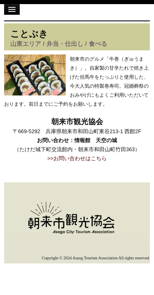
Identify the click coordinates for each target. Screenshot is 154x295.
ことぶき (29, 34)
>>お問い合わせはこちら (77, 158)
